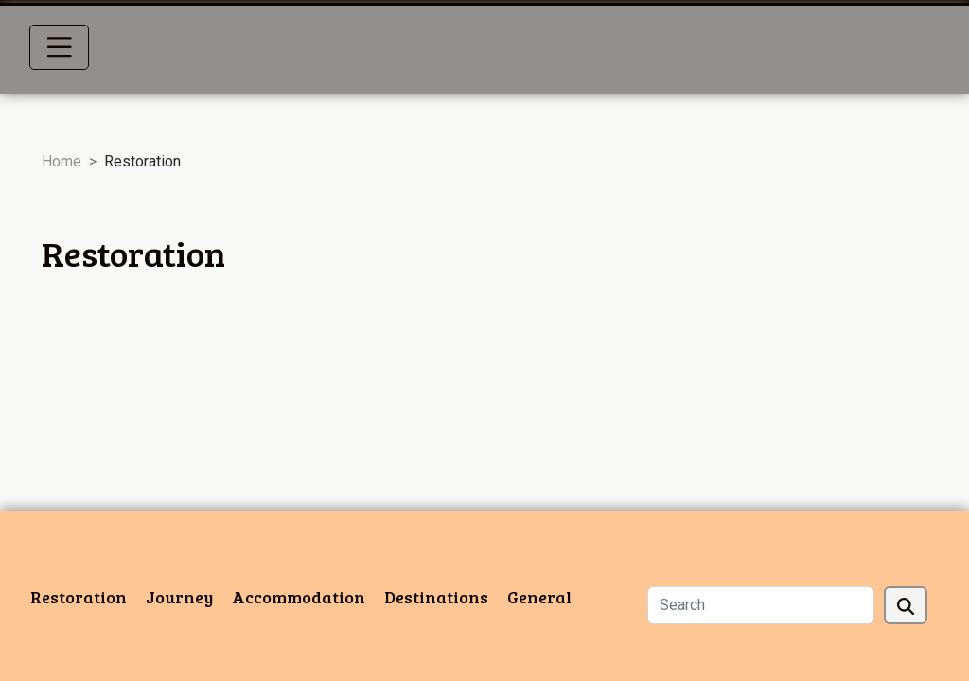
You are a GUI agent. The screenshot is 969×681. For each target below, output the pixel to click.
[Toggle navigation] (59, 47)
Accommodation (298, 596)
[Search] (760, 605)
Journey (179, 596)
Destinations (436, 596)
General (539, 596)
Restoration (78, 596)
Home (61, 161)
